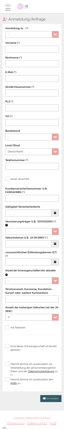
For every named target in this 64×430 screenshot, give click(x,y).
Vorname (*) (12, 42)
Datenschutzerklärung (41, 371)
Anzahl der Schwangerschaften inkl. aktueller (30, 270)
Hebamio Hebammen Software (32, 417)
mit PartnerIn (15, 327)
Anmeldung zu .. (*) (16, 28)
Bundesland (12, 130)
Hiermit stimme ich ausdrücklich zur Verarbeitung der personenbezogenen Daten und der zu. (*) (31, 369)
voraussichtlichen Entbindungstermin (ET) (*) (31, 254)
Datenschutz (37, 423)
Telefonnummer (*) (16, 160)
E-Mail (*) (10, 72)
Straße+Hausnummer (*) (19, 86)
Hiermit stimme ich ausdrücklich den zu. (29, 381)
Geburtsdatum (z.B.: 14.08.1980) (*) (26, 237)
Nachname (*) (13, 57)
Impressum (16, 423)
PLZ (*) (9, 101)
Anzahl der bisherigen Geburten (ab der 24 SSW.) (31, 309)
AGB (52, 423)
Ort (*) (8, 116)
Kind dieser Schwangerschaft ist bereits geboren (31, 348)
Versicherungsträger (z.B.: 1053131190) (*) (30, 223)
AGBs (13, 383)
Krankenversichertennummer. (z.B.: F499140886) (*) (26, 190)
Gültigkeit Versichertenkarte (22, 206)
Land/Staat (12, 145)
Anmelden (51, 398)
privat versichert (17, 179)
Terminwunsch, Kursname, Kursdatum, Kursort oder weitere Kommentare (28, 291)
